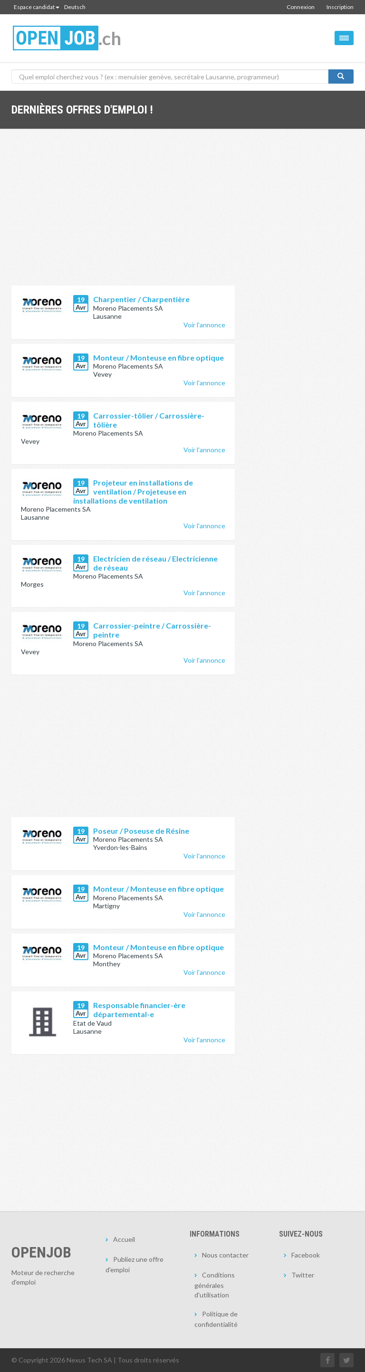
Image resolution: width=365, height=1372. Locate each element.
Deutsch (75, 6)
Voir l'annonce (204, 325)
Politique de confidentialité (216, 1319)
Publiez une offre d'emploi (134, 1264)
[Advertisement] (123, 214)
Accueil (124, 1239)
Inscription (340, 6)
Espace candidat (36, 6)
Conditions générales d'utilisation (214, 1285)
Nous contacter (225, 1255)
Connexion (301, 6)
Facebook (305, 1255)
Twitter (302, 1275)
